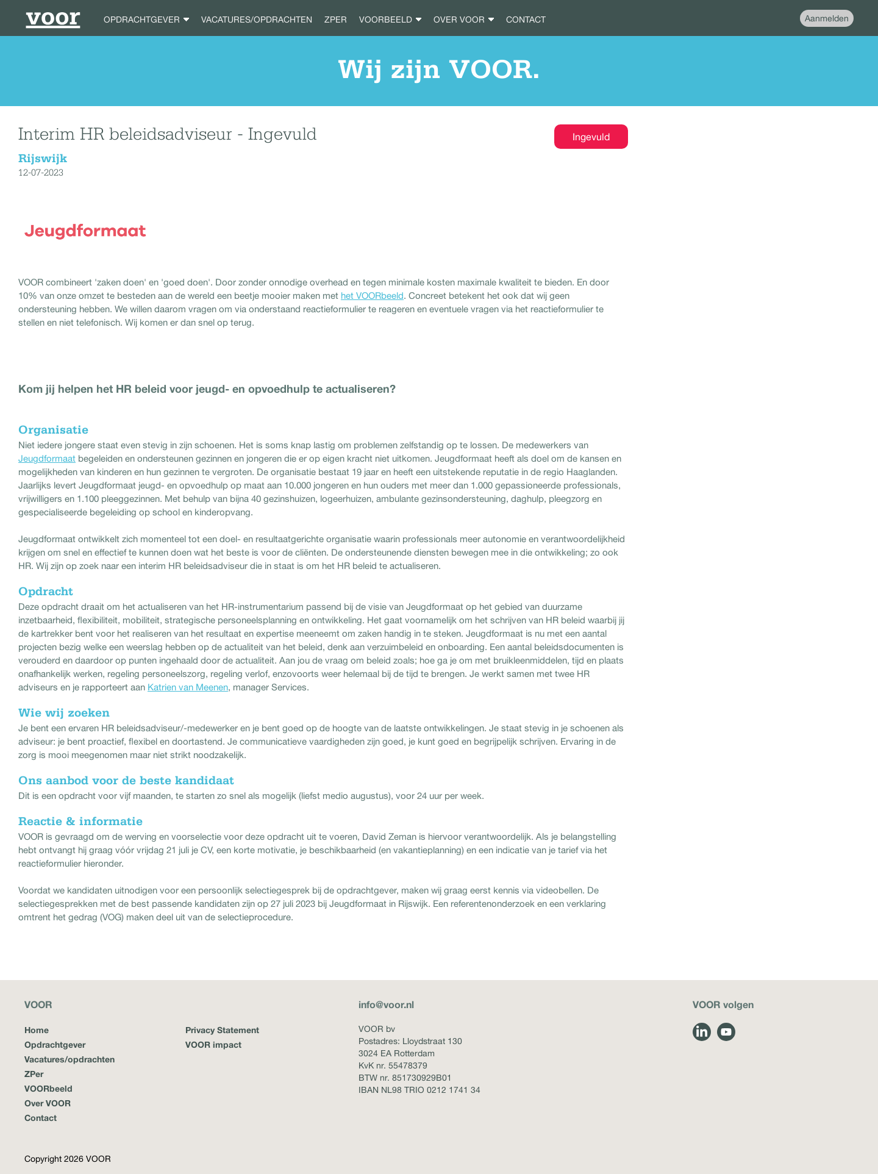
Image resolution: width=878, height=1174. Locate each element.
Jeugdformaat (47, 458)
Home (36, 1030)
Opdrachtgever (54, 1044)
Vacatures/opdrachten (69, 1059)
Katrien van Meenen (188, 687)
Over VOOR (47, 1103)
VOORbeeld (48, 1088)
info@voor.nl (386, 1004)
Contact (40, 1117)
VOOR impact (213, 1044)
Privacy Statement (222, 1030)
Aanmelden (827, 18)
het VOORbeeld (372, 295)
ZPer (33, 1073)
